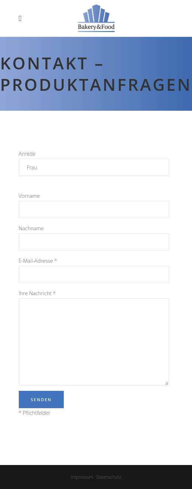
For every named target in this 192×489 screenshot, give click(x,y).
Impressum (82, 477)
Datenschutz (108, 477)
